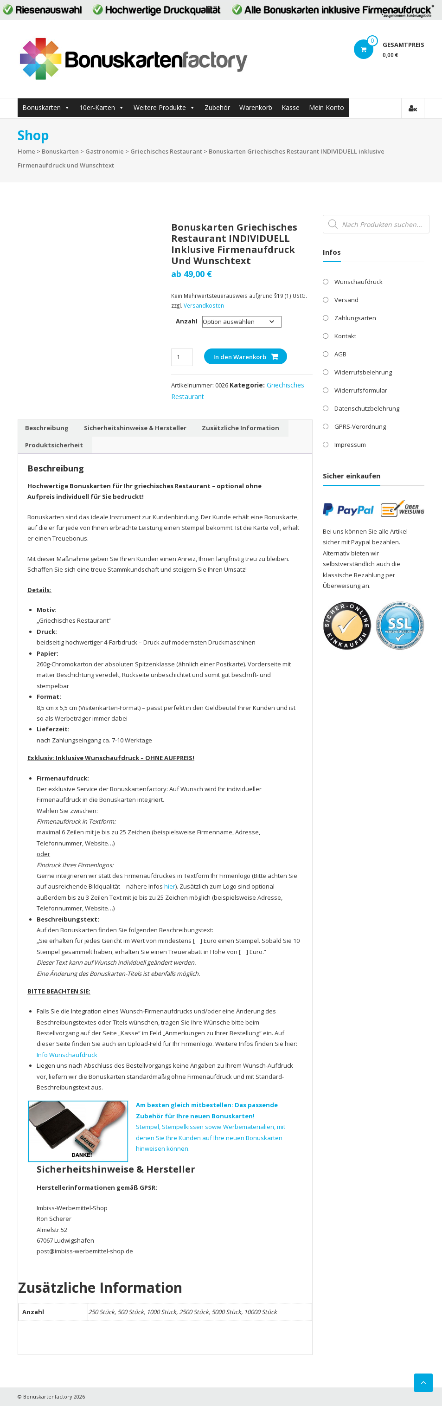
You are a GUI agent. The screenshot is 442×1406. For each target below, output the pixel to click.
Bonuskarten (41, 107)
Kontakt (345, 336)
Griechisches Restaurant (166, 151)
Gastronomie (104, 151)
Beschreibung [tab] (47, 428)
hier (169, 886)
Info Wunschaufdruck (67, 1055)
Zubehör (217, 107)
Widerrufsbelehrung (363, 372)
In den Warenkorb (239, 357)
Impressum (350, 444)
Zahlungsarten (355, 318)
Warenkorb (255, 107)
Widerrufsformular (360, 390)
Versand (346, 300)
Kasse (291, 107)
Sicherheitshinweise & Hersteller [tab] (135, 428)
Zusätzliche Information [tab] (240, 428)
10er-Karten (97, 107)
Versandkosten (204, 305)
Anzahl (187, 321)
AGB (340, 354)
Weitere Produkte (160, 107)
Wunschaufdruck (358, 281)
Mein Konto (326, 107)
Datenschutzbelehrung (366, 408)
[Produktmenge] (182, 357)
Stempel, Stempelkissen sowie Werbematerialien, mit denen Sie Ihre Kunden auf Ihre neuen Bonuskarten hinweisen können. (210, 1127)
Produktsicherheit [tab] (54, 445)
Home (26, 151)
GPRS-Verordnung (360, 426)
